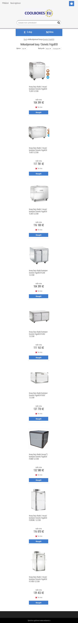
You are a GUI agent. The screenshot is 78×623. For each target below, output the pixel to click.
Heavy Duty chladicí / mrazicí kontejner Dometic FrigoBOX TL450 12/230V (38, 149)
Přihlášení (5, 3)
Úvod (25, 39)
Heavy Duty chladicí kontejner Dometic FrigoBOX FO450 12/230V (38, 333)
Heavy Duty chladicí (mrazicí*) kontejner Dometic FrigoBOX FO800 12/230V (38, 456)
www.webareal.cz (45, 620)
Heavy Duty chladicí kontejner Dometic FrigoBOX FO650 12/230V (38, 395)
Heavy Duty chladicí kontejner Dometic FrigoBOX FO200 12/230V (38, 272)
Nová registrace (15, 3)
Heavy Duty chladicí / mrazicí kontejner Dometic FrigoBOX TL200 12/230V (38, 88)
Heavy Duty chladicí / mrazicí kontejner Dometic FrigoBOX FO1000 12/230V (38, 578)
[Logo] (39, 13)
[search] (58, 23)
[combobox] (48, 48)
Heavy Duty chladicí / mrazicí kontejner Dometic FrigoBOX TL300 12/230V (38, 211)
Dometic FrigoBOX (48, 39)
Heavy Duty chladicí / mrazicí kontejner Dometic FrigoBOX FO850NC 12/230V (38, 517)
